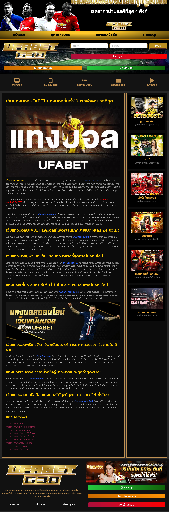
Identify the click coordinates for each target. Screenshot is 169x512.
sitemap (149, 34)
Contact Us (14, 505)
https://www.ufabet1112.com (20, 437)
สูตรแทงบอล (60, 34)
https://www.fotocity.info (18, 431)
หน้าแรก (19, 34)
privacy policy (69, 505)
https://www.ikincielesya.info (20, 428)
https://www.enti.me (16, 424)
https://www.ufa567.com (18, 447)
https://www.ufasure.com (19, 444)
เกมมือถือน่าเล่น (147, 313)
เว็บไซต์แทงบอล (147, 199)
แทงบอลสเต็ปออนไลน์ (146, 275)
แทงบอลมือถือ (106, 34)
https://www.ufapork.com (19, 450)
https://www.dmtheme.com (20, 441)
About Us (41, 505)
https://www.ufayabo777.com (20, 434)
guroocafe (147, 122)
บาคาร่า (147, 161)
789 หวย (147, 237)
